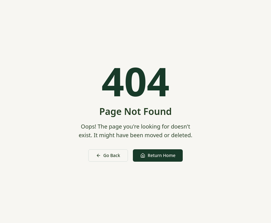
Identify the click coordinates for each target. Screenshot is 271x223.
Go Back (108, 155)
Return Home (158, 155)
